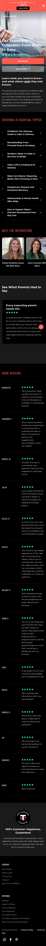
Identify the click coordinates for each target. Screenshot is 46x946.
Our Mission (7, 869)
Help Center (7, 873)
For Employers (8, 911)
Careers (5, 880)
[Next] (41, 326)
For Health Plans (9, 915)
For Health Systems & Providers (16, 918)
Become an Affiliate (11, 883)
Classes (5, 901)
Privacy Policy (27, 930)
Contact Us (7, 876)
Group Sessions (9, 908)
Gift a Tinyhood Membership (14, 922)
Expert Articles (8, 904)
